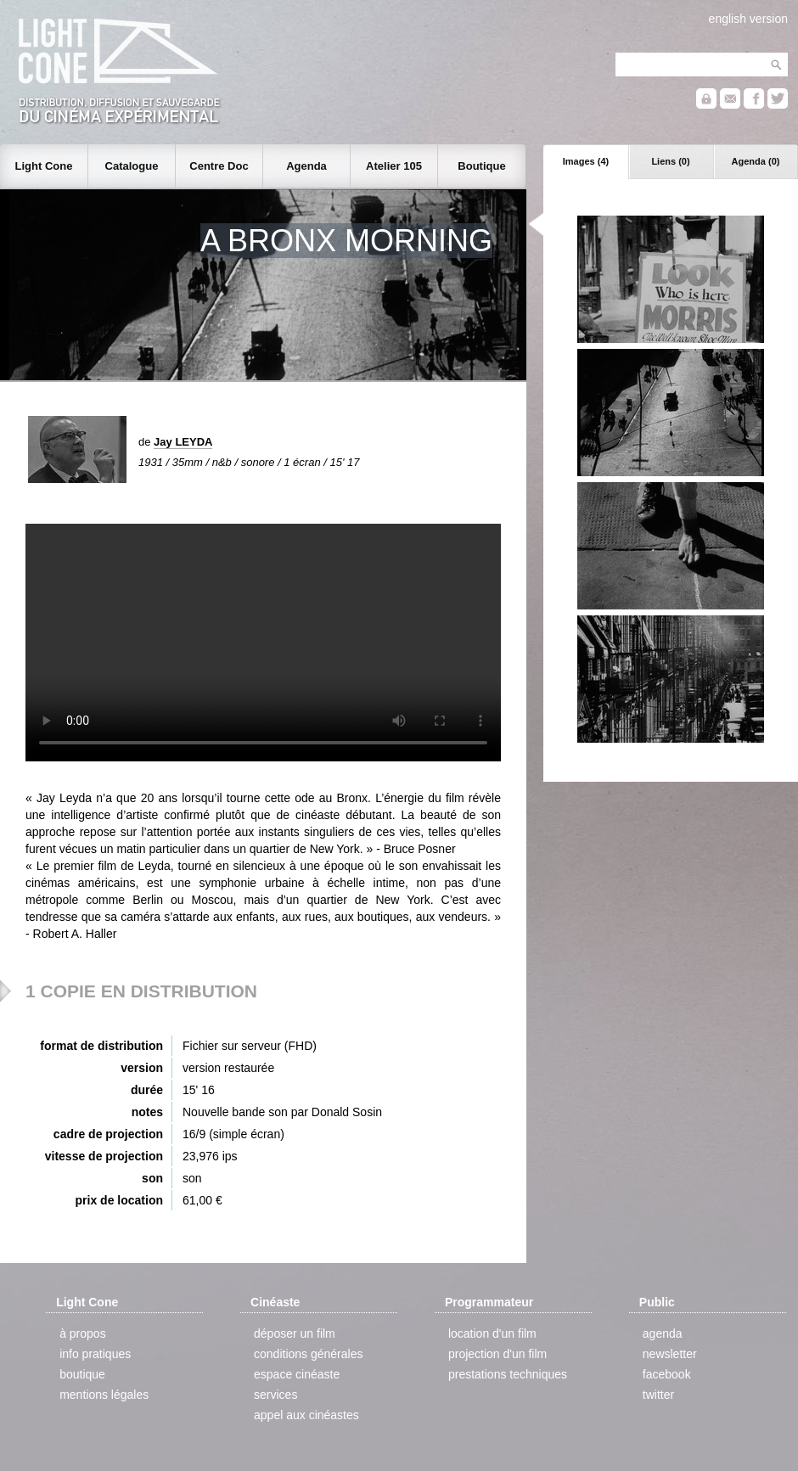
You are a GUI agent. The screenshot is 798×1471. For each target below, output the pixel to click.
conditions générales (308, 1354)
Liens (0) (670, 161)
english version (748, 18)
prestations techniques (507, 1374)
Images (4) (586, 161)
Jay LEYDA (183, 441)
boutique (82, 1374)
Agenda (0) (756, 161)
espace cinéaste (297, 1374)
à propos (82, 1333)
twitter (658, 1394)
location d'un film (492, 1333)
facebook (667, 1374)
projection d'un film (497, 1354)
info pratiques (95, 1354)
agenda (663, 1333)
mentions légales (104, 1394)
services (275, 1394)
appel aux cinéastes (306, 1415)
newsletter (670, 1354)
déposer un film (294, 1333)
